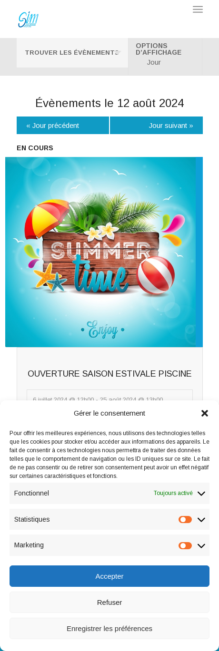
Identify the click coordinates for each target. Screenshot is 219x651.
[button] (204, 413)
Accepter (109, 576)
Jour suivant (171, 125)
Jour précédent (52, 125)
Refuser (109, 602)
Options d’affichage (158, 49)
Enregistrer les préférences (109, 628)
